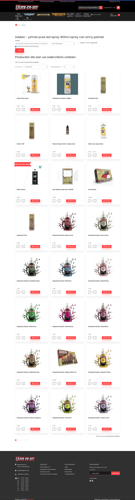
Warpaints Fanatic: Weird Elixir (98, 323)
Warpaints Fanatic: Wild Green (26, 323)
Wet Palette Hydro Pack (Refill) (63, 186)
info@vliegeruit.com (23, 469)
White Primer (21, 186)
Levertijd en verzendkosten (48, 468)
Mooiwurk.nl (30, 498)
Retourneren (68, 470)
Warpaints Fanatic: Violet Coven (98, 415)
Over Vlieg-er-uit (45, 465)
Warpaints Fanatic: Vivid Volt (62, 415)
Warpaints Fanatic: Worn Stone (98, 232)
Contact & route (44, 470)
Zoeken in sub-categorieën (87, 40)
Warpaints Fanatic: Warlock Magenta (29, 415)
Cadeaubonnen (69, 472)
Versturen (115, 472)
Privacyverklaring (115, 498)
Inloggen (85, 7)
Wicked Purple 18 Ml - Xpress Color (64, 141)
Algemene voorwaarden (101, 498)
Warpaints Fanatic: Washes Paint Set (64, 369)
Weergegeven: (56, 64)
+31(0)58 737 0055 (23, 473)
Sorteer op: (19, 64)
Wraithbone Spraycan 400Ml (62, 95)
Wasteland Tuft (22, 232)
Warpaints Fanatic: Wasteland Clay (28, 369)
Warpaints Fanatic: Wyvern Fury (63, 232)
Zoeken (23, 22)
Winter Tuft (20, 141)
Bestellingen (68, 468)
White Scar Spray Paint (95, 141)
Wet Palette (92, 186)
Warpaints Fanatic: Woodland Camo (28, 278)
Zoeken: (17, 37)
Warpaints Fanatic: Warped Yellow (99, 369)
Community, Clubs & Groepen (48, 472)
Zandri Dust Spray (22, 95)
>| (47, 438)
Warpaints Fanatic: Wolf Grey (62, 278)
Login (66, 465)
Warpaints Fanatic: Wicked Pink (63, 323)
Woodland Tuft (93, 95)
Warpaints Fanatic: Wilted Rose (98, 278)
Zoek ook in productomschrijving (26, 43)
